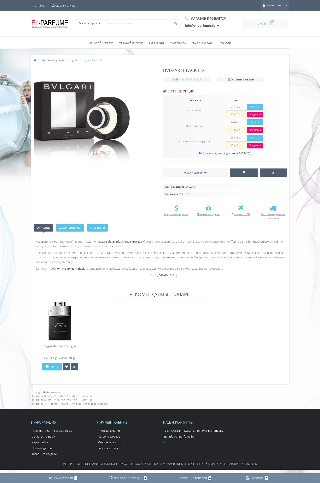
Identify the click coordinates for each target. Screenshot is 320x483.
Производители (42, 448)
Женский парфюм (101, 42)
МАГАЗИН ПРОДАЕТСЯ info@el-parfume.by (193, 431)
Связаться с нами (43, 436)
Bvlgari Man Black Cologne (60, 346)
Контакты (70, 5)
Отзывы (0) (97, 227)
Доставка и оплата (45, 5)
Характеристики (70, 227)
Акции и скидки (203, 42)
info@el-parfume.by (179, 436)
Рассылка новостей (110, 448)
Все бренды (156, 42)
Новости (225, 42)
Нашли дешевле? (195, 172)
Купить (255, 106)
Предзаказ (255, 114)
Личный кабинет (109, 431)
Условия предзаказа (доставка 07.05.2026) (224, 153)
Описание (43, 227)
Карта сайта (40, 442)
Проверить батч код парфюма (52, 431)
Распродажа (178, 42)
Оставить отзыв (242, 79)
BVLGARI (190, 186)
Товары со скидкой (44, 454)
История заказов (109, 436)
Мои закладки (107, 442)
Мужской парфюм (131, 42)
